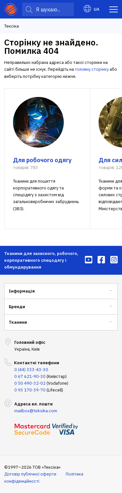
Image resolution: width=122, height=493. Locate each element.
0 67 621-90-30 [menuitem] (30, 376)
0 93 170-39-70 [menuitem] (30, 390)
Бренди (17, 306)
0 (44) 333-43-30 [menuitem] (31, 369)
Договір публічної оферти (30, 474)
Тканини (18, 322)
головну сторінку (92, 69)
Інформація (22, 291)
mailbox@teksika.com (35, 411)
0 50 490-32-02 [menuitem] (30, 383)
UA (92, 9)
